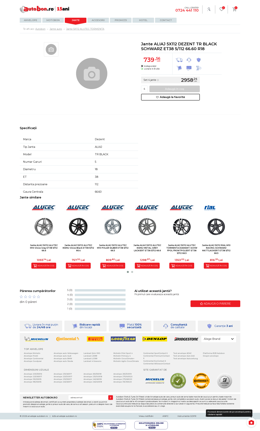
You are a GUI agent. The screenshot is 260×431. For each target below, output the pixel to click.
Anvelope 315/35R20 (122, 382)
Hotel (143, 20)
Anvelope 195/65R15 (32, 379)
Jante (76, 20)
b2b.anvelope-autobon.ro (64, 416)
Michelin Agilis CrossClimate (126, 361)
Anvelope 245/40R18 (93, 382)
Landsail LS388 (90, 359)
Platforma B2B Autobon (214, 353)
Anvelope (30, 20)
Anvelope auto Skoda (63, 361)
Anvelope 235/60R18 (93, 377)
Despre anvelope (211, 356)
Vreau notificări (146, 416)
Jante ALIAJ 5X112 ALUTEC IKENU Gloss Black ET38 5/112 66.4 (78, 248)
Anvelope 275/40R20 (122, 377)
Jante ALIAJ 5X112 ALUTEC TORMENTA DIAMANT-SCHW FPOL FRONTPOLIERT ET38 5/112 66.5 (181, 249)
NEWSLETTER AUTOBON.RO (40, 397)
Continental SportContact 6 (155, 353)
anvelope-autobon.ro (38, 416)
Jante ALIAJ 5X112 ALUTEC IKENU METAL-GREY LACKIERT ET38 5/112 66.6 (147, 248)
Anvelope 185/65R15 (32, 382)
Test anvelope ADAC (182, 353)
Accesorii (98, 20)
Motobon (53, 20)
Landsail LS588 (90, 356)
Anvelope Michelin (32, 353)
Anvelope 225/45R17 (33, 377)
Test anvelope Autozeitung (185, 359)
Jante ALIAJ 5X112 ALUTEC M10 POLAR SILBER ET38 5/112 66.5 (113, 248)
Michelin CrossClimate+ (123, 359)
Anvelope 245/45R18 (93, 379)
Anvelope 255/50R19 (122, 374)
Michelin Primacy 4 (121, 356)
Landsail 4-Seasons (92, 361)
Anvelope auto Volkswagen (66, 353)
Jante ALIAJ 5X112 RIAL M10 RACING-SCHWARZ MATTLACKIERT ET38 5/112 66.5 (216, 249)
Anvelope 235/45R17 (63, 374)
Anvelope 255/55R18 (92, 374)
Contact (166, 20)
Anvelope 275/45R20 (122, 379)
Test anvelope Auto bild (184, 356)
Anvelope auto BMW (63, 359)
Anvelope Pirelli (31, 356)
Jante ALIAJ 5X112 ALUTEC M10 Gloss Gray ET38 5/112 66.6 (44, 248)
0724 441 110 (187, 10)
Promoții (121, 20)
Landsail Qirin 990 (92, 353)
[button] (128, 272)
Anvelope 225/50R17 (63, 377)
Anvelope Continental (33, 359)
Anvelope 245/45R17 (63, 382)
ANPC (165, 416)
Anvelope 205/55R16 (33, 374)
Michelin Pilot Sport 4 (122, 353)
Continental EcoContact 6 (154, 361)
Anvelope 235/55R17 (63, 379)
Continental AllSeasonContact (156, 364)
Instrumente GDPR (187, 416)
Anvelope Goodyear (33, 361)
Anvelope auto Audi (62, 356)
